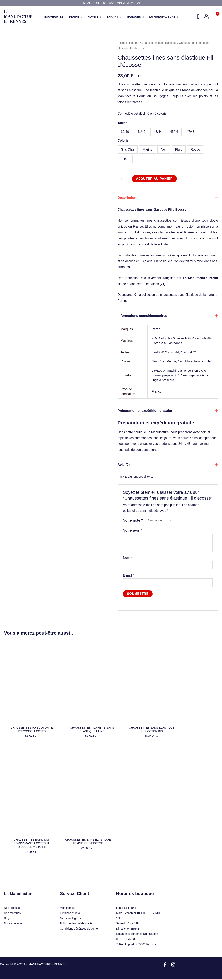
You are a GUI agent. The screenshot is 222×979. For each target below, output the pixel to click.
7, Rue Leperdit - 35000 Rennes (136, 942)
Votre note (133, 529)
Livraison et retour (71, 910)
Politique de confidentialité (76, 921)
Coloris (123, 140)
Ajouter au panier (154, 178)
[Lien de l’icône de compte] (206, 16)
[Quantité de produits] (123, 178)
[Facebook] (165, 962)
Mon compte (67, 905)
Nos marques (12, 910)
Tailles (122, 123)
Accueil (122, 42)
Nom (127, 567)
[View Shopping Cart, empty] (215, 16)
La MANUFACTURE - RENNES (18, 16)
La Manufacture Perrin (200, 279)
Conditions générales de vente (79, 926)
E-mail (128, 585)
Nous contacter (13, 921)
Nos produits (12, 905)
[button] (80, 16)
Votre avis (132, 540)
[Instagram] (173, 962)
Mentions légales (70, 916)
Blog (7, 916)
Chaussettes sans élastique (160, 42)
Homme (134, 42)
